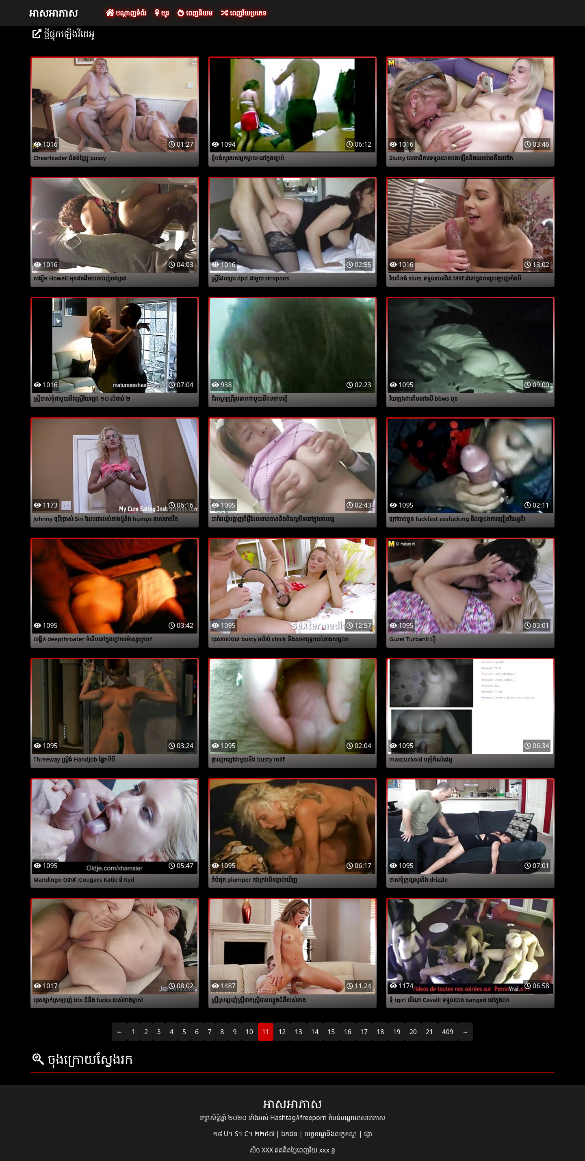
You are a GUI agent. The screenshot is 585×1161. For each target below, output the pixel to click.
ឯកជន (290, 1133)
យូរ (162, 13)
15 (331, 1031)
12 (282, 1031)
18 (380, 1031)
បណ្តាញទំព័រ (126, 13)
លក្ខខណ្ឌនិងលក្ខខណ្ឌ (331, 1133)
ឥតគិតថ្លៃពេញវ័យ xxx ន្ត (305, 1150)
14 (314, 1031)
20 (413, 1031)
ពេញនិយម (195, 13)
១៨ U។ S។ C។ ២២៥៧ (244, 1133)
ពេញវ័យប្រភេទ (243, 13)
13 (298, 1031)
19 (396, 1031)
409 (447, 1031)
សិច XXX (262, 1150)
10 (249, 1031)
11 (265, 1031)
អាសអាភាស (53, 13)
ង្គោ (368, 1133)
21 (429, 1031)
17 (364, 1031)
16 (347, 1031)
